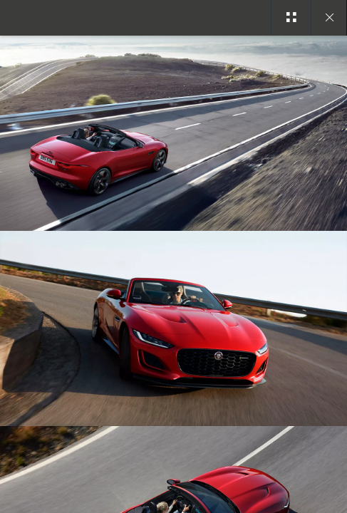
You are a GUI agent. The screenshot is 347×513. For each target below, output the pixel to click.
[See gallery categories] (291, 18)
